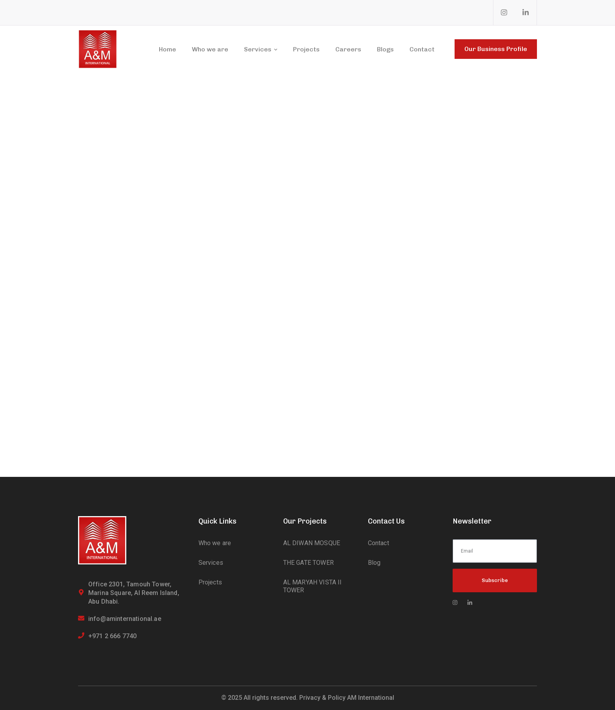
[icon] (504, 12)
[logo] (97, 48)
